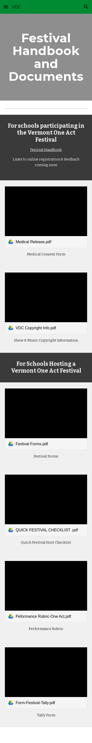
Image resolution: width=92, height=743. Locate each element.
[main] (46, 57)
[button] (6, 6)
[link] (46, 217)
